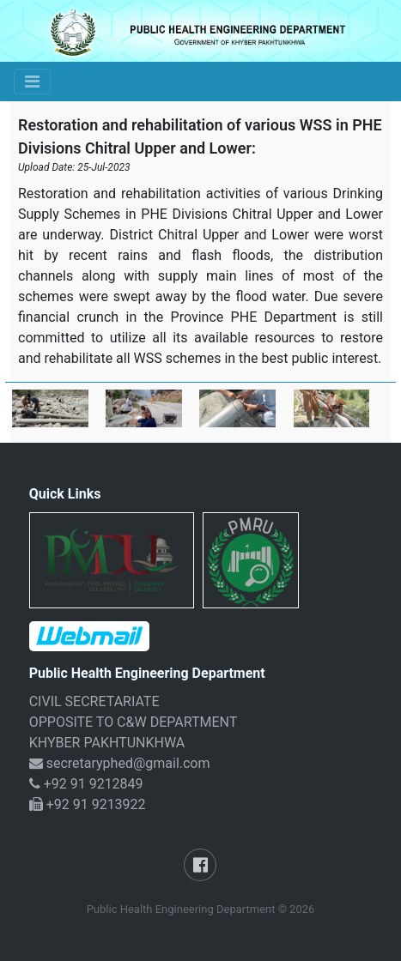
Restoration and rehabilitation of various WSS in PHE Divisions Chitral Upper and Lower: (200, 136)
